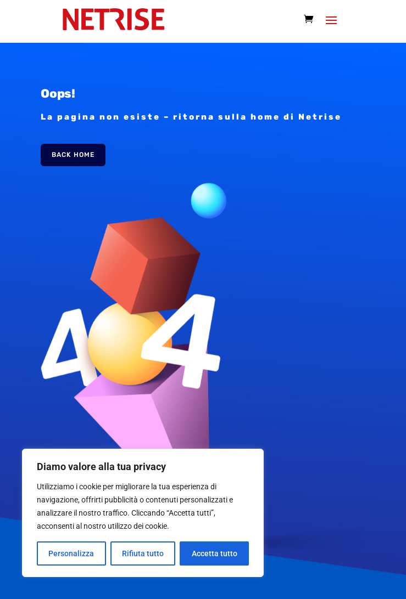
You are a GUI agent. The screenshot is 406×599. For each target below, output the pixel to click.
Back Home (73, 155)
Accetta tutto (214, 553)
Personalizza (71, 553)
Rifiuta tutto (143, 553)
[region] (143, 513)
